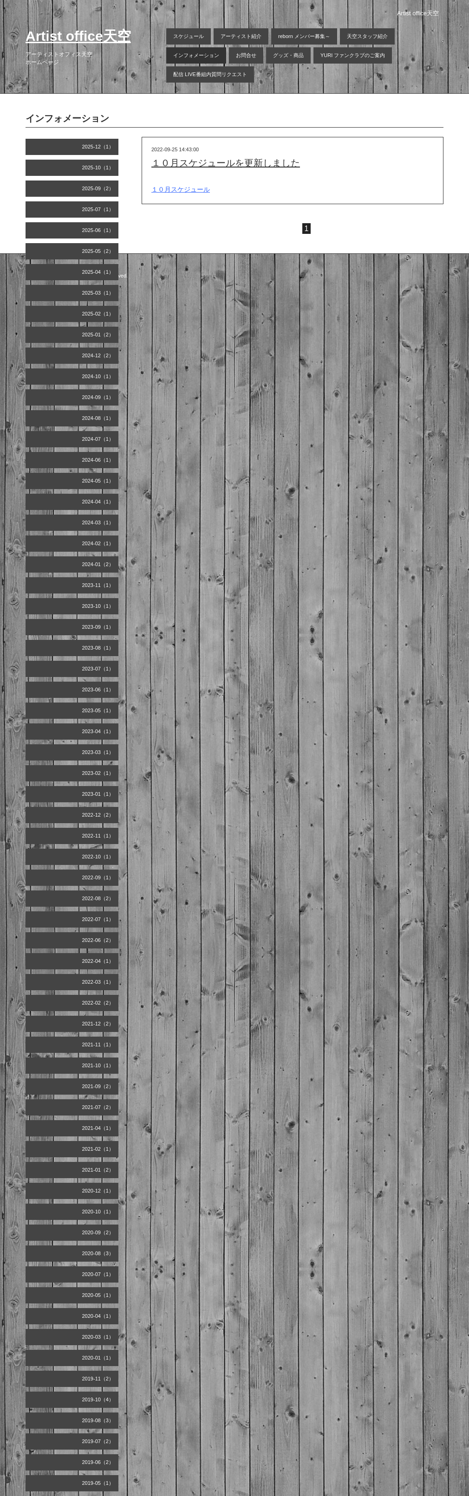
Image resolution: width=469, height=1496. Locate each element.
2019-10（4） (98, 1399)
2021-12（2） (98, 1023)
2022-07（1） (98, 919)
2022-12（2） (98, 815)
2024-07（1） (98, 439)
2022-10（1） (98, 856)
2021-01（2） (98, 1170)
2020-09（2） (98, 1232)
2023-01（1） (98, 794)
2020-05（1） (98, 1295)
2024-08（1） (98, 418)
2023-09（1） (98, 627)
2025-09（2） (98, 188)
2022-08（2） (98, 898)
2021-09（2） (98, 1086)
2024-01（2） (98, 564)
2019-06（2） (98, 1462)
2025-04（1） (98, 272)
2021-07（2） (98, 1107)
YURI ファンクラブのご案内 (352, 55)
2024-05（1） (98, 481)
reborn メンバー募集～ (304, 36)
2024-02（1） (98, 543)
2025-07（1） (98, 209)
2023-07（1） (98, 668)
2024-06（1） (98, 460)
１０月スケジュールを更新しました (225, 163)
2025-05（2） (98, 251)
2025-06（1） (98, 230)
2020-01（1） (98, 1358)
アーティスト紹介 (241, 36)
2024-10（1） (98, 376)
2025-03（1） (98, 293)
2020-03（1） (98, 1337)
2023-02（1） (98, 773)
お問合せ (246, 55)
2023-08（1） (98, 648)
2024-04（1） (98, 501)
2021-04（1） (98, 1128)
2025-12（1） (98, 146)
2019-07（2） (98, 1441)
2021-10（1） (98, 1065)
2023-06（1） (98, 689)
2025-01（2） (98, 334)
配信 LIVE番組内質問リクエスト (210, 74)
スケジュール (188, 36)
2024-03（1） (98, 522)
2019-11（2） (98, 1378)
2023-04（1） (98, 731)
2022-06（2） (98, 940)
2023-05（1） (98, 710)
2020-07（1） (98, 1274)
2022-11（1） (98, 835)
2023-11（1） (98, 585)
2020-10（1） (98, 1211)
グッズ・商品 (288, 55)
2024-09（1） (98, 397)
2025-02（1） (98, 313)
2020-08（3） (98, 1253)
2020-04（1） (98, 1316)
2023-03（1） (98, 752)
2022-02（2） (98, 1003)
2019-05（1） (98, 1483)
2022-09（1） (98, 877)
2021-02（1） (98, 1149)
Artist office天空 (78, 36)
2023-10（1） (98, 606)
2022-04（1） (98, 961)
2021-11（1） (98, 1044)
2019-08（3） (98, 1420)
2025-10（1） (98, 167)
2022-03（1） (98, 982)
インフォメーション (196, 55)
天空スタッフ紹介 (367, 36)
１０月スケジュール (180, 189)
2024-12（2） (98, 355)
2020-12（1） (98, 1190)
